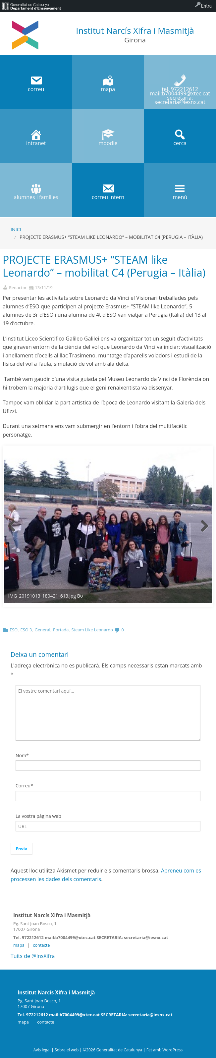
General (42, 630)
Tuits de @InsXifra (33, 956)
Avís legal (41, 1050)
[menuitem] (31, 6)
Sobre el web (67, 1050)
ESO (14, 630)
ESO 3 (26, 630)
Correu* (24, 785)
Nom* (22, 755)
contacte (41, 945)
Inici (16, 229)
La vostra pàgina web (38, 816)
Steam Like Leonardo (92, 630)
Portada (61, 630)
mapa (19, 945)
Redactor (18, 288)
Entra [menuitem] (206, 6)
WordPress (172, 1050)
